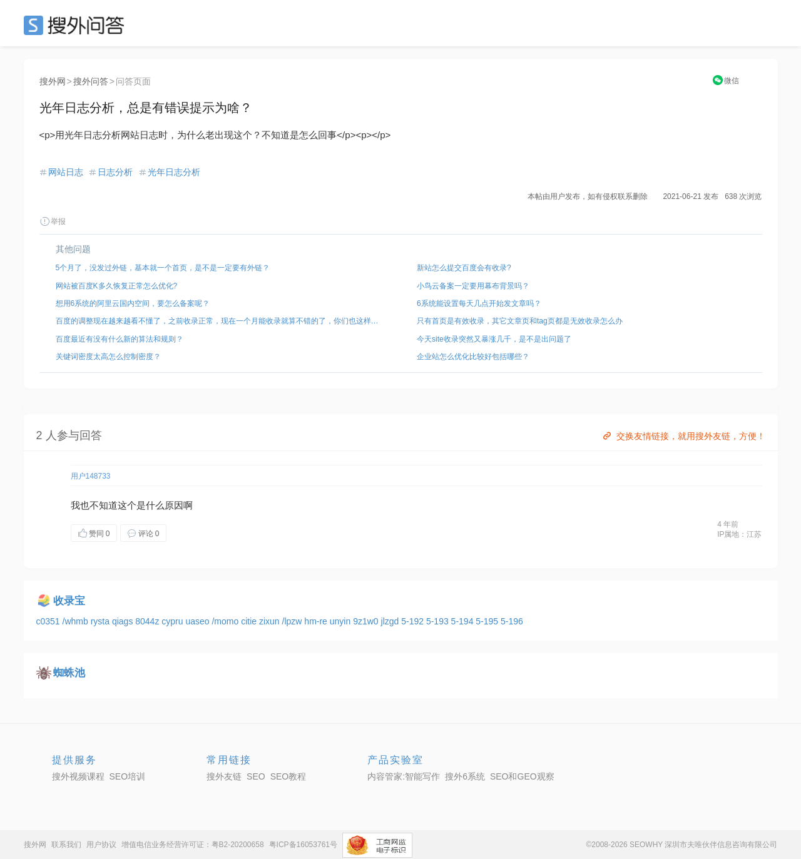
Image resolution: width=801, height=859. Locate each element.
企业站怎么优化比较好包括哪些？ (473, 356)
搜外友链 (224, 776)
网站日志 (65, 172)
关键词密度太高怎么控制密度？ (108, 356)
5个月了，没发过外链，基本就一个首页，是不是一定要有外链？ (163, 267)
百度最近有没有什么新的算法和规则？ (119, 339)
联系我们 (66, 844)
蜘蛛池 (69, 673)
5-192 (413, 621)
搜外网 (52, 81)
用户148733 (91, 476)
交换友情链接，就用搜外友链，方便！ (683, 436)
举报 (52, 221)
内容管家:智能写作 (403, 776)
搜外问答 (90, 81)
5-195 (488, 621)
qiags (123, 621)
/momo (226, 621)
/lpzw (293, 621)
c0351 (49, 621)
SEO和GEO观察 (522, 776)
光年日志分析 (174, 172)
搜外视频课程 (78, 776)
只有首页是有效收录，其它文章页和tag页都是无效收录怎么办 (520, 321)
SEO (77, 25)
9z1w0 (366, 621)
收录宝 (69, 601)
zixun (270, 621)
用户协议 (101, 844)
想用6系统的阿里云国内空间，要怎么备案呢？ (133, 303)
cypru (173, 621)
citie (250, 621)
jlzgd (391, 621)
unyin (341, 621)
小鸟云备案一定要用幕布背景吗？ (473, 286)
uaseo (198, 621)
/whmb (77, 621)
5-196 (512, 621)
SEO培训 (128, 776)
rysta (101, 621)
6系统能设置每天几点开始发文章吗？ (479, 303)
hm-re (316, 621)
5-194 (463, 621)
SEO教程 (288, 776)
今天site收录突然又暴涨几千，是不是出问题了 (494, 339)
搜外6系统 (465, 776)
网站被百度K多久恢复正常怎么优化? (117, 286)
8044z (148, 621)
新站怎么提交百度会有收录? (464, 267)
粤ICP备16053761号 (303, 844)
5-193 (438, 621)
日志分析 (115, 172)
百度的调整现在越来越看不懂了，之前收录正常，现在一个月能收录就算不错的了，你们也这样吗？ (220, 321)
